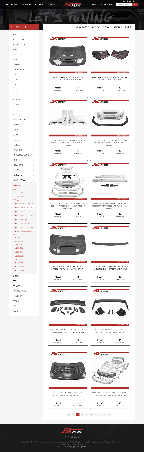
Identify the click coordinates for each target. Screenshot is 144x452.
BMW (24, 59)
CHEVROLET (24, 69)
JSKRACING (84, 27)
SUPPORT (51, 4)
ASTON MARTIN (24, 44)
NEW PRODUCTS (28, 4)
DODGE (24, 74)
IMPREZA (106, 27)
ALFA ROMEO (24, 39)
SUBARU (95, 27)
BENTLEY (24, 54)
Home (14, 4)
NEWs (41, 4)
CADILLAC (24, 64)
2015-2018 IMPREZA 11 (122, 27)
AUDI (24, 49)
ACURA (24, 34)
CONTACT (93, 4)
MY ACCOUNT (107, 4)
